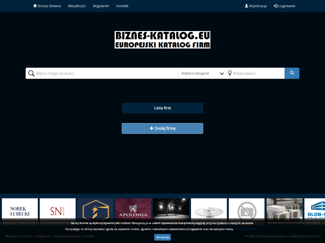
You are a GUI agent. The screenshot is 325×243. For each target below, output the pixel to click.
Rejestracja (256, 6)
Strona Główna (47, 6)
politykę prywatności (246, 229)
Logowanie (284, 6)
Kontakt (122, 6)
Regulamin (101, 6)
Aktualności (77, 6)
